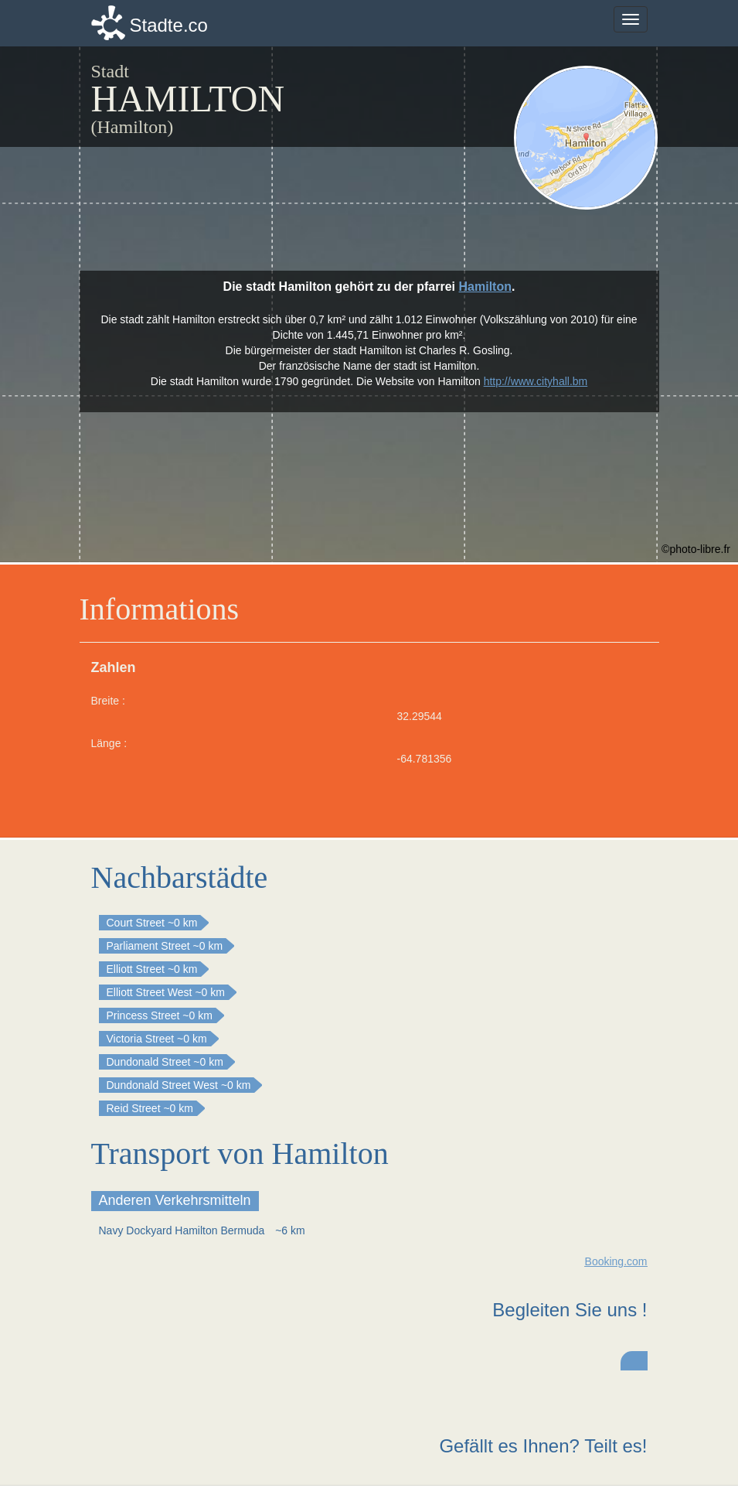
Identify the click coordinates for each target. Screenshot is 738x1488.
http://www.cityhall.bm (536, 381)
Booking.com (616, 1261)
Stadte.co (169, 25)
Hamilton (485, 286)
